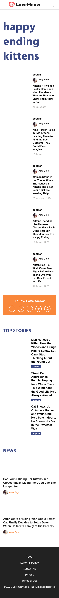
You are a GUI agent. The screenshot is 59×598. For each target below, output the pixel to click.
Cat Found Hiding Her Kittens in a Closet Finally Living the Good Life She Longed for (29, 483)
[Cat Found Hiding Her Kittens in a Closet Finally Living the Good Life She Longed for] (29, 467)
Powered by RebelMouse (50, 7)
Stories (36, 367)
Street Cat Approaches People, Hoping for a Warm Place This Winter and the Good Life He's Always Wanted (43, 384)
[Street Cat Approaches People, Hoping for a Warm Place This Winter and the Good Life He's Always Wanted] (15, 384)
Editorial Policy (29, 563)
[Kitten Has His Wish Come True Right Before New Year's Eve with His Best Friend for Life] (15, 259)
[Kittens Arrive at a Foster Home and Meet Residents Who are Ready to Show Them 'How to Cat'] (15, 80)
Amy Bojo (44, 79)
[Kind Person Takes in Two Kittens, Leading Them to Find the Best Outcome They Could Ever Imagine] (15, 124)
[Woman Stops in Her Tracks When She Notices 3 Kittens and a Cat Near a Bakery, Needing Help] (15, 171)
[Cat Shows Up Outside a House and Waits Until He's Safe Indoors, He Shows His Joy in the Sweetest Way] (15, 417)
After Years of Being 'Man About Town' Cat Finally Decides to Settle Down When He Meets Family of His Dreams (29, 522)
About (30, 557)
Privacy (29, 575)
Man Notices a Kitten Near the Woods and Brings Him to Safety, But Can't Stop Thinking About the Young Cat (43, 350)
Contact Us (29, 569)
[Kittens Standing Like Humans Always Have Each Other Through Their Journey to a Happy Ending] (15, 215)
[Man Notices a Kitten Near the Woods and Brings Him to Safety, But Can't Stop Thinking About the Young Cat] (15, 350)
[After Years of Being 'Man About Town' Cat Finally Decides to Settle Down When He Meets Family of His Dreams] (29, 507)
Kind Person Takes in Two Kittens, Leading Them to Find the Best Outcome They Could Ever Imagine (44, 140)
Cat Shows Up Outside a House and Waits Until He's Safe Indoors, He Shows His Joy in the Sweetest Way (43, 417)
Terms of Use (29, 581)
